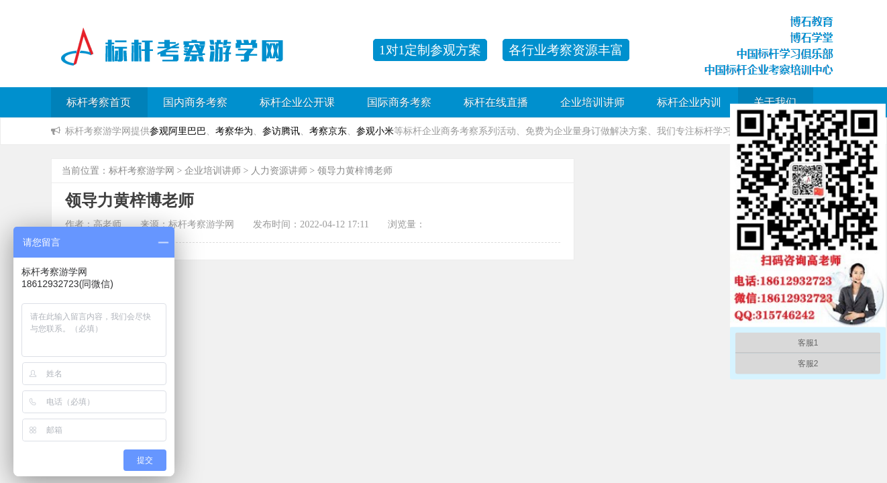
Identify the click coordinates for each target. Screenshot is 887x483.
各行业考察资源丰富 (566, 50)
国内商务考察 (195, 102)
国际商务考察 (399, 102)
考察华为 (234, 130)
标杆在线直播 (496, 102)
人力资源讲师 (279, 171)
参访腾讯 (281, 130)
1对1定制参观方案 (430, 50)
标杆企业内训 (689, 102)
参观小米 (375, 130)
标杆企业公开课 (297, 102)
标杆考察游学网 (141, 171)
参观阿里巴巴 (178, 130)
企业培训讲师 (592, 102)
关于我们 (774, 102)
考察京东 (328, 130)
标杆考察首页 (98, 102)
